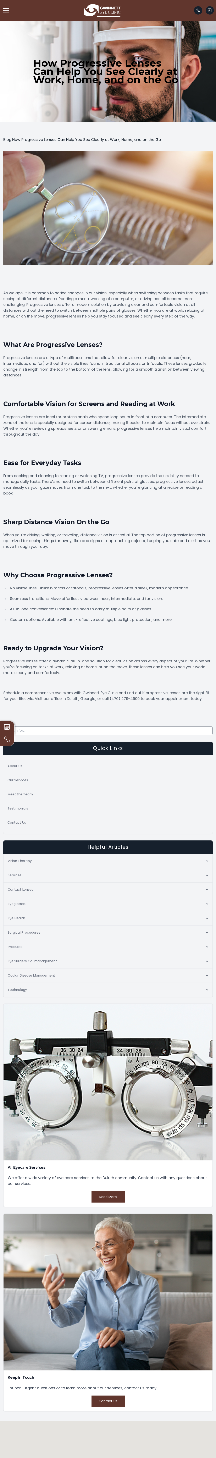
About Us (14, 766)
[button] (6, 10)
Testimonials (17, 808)
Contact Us (16, 822)
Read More (108, 1196)
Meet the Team (20, 794)
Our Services (17, 780)
